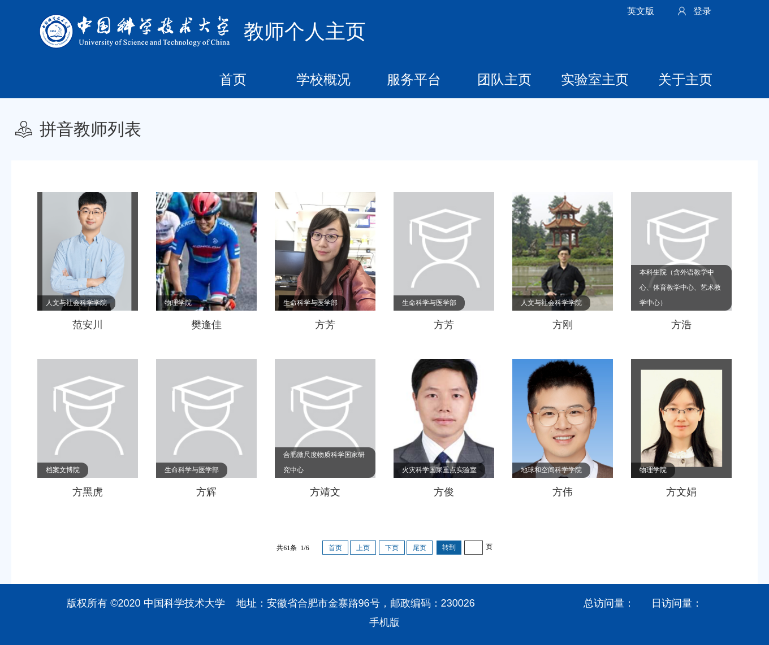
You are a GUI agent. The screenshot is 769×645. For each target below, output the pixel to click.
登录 (702, 11)
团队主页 (504, 79)
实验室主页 (595, 79)
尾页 (419, 548)
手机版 (384, 622)
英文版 (640, 11)
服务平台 (414, 79)
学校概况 (323, 79)
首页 (233, 79)
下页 (392, 548)
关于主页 (685, 79)
